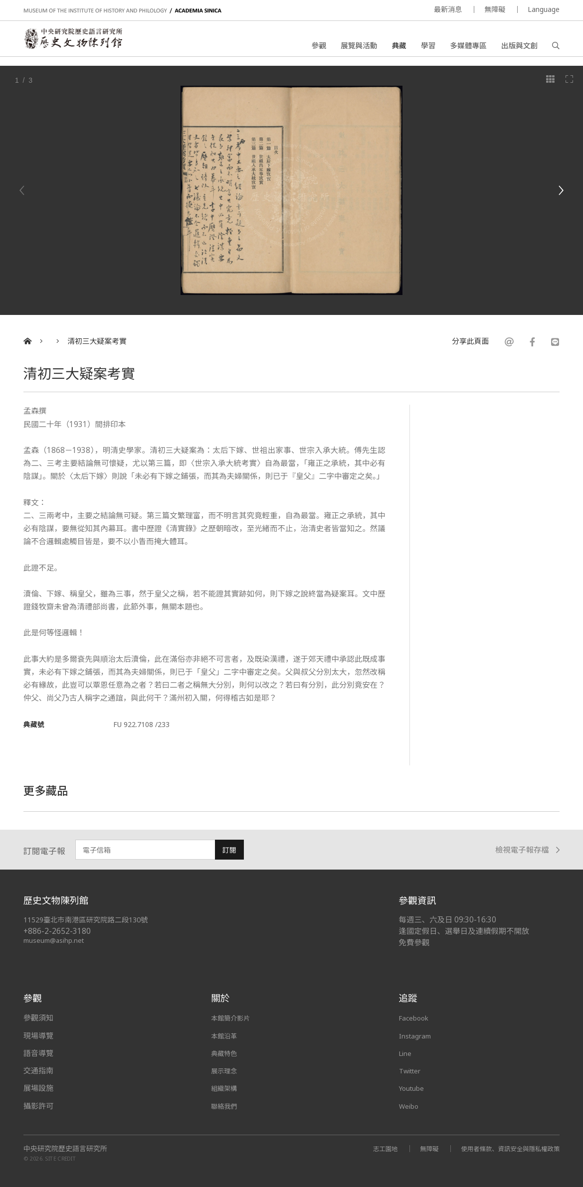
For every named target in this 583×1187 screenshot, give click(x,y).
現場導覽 (38, 1035)
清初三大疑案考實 (97, 341)
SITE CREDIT (60, 1158)
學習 (428, 47)
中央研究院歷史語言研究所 (65, 1148)
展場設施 (38, 1088)
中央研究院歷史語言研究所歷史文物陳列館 (83, 43)
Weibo (410, 1106)
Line (406, 1053)
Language (544, 9)
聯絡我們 (226, 1106)
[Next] (561, 190)
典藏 (399, 47)
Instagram (417, 1035)
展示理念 (226, 1070)
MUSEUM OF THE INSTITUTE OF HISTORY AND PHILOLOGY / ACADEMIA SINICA (122, 10)
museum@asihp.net (55, 940)
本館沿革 (226, 1035)
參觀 (319, 47)
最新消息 (448, 9)
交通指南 (38, 1070)
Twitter (412, 1070)
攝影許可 (38, 1106)
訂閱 (229, 850)
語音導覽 (38, 1053)
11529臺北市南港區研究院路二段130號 (91, 919)
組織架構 (226, 1088)
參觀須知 (38, 1018)
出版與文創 (519, 47)
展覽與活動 (359, 47)
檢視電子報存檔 (527, 850)
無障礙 (494, 9)
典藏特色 (226, 1053)
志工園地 (368, 1148)
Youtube (414, 1088)
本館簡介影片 (233, 1018)
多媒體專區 (468, 47)
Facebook (416, 1018)
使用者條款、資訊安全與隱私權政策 (504, 1148)
